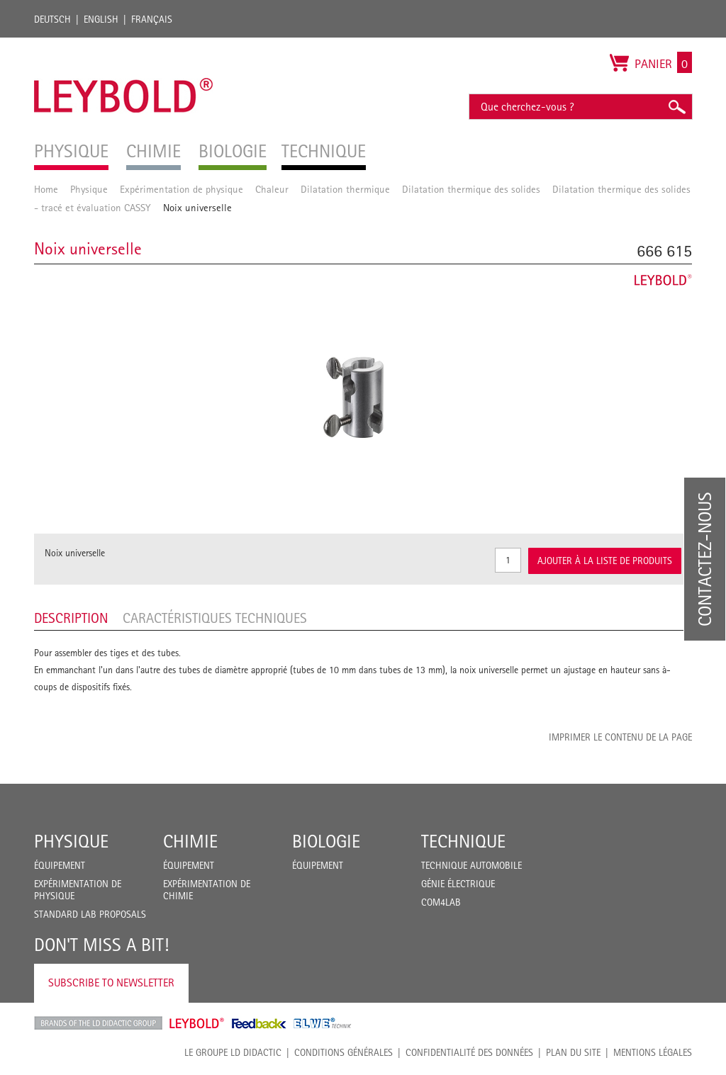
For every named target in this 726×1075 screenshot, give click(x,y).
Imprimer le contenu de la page (620, 737)
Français (151, 19)
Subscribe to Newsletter (111, 982)
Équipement (59, 865)
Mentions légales (652, 1052)
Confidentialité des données (469, 1052)
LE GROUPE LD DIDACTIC (232, 1052)
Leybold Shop (197, 1023)
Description (71, 617)
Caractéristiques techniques (215, 617)
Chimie (190, 841)
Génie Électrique (458, 883)
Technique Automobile (471, 865)
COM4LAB (441, 902)
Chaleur (272, 189)
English (101, 19)
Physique (89, 189)
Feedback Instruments (259, 1023)
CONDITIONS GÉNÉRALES (343, 1052)
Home (46, 189)
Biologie (326, 841)
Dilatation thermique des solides (471, 189)
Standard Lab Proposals (90, 914)
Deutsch (52, 19)
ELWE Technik (323, 1023)
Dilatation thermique (345, 189)
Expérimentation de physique (181, 189)
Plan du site (573, 1052)
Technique (463, 841)
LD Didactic (98, 1023)
